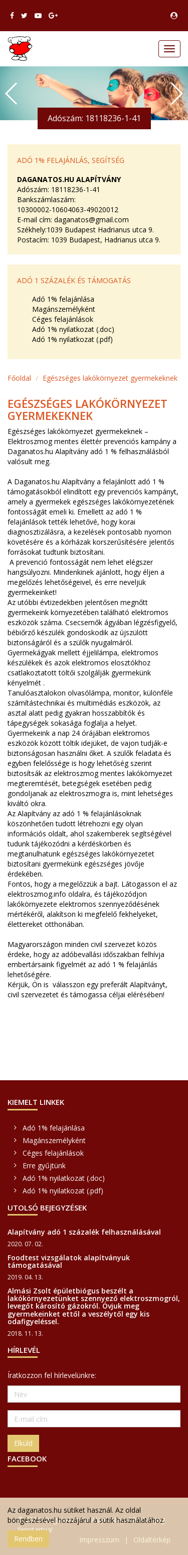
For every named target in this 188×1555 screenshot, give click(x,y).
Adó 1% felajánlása (63, 299)
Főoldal (19, 378)
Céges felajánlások (62, 319)
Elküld (23, 1443)
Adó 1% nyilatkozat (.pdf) (72, 339)
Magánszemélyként (63, 309)
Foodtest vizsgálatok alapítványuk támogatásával (69, 1261)
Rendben (28, 1538)
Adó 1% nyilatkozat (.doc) (73, 329)
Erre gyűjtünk (44, 1165)
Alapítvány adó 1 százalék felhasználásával (84, 1232)
